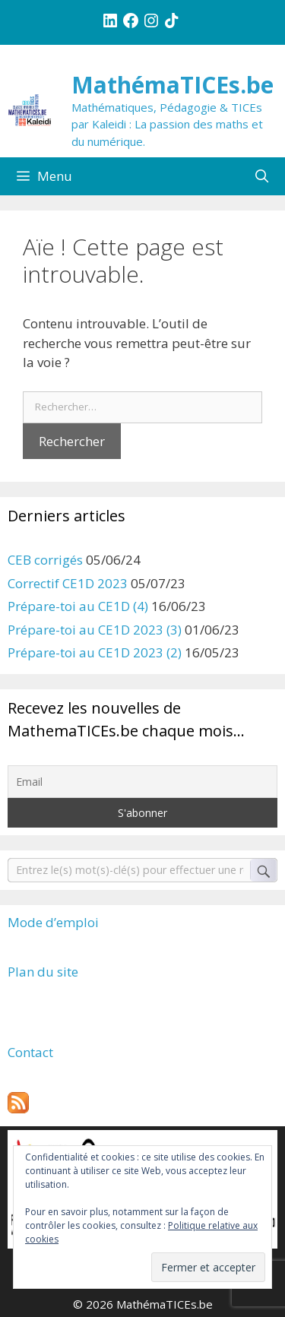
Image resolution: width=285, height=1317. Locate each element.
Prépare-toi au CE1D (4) (78, 606)
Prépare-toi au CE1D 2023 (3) (95, 629)
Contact (30, 1052)
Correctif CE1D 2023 (68, 583)
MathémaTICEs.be (172, 84)
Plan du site (43, 971)
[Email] (142, 781)
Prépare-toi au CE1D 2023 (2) (95, 652)
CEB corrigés (45, 559)
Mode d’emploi (53, 922)
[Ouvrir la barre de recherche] (261, 176)
